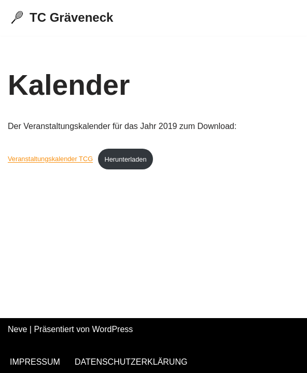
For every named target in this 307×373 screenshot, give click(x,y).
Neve (17, 329)
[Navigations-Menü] (287, 17)
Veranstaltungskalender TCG (50, 159)
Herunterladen (125, 159)
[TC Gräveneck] (60, 17)
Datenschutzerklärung (131, 361)
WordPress (112, 329)
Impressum (35, 361)
